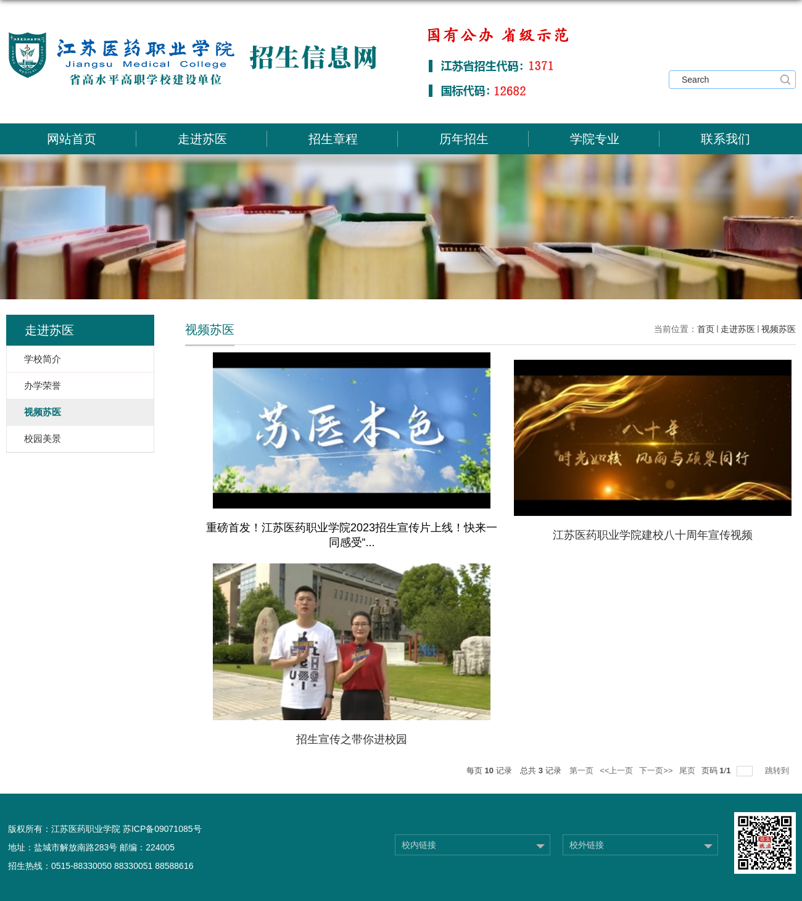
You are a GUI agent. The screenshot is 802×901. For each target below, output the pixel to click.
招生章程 (333, 139)
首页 (705, 329)
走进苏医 (202, 139)
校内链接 (419, 845)
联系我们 (725, 139)
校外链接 (586, 845)
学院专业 (594, 139)
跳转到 (778, 770)
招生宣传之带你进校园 (351, 739)
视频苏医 (778, 329)
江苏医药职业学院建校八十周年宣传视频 (653, 535)
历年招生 (464, 139)
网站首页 (71, 139)
